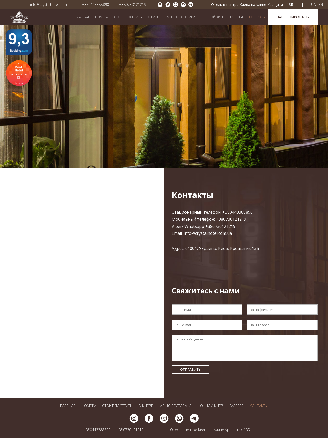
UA (313, 4)
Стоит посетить (128, 17)
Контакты (257, 17)
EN (320, 4)
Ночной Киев (212, 17)
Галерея (236, 17)
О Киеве (154, 17)
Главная (82, 17)
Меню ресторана (181, 17)
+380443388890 (95, 4)
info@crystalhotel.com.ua (51, 4)
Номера (101, 17)
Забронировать (293, 17)
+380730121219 (132, 4)
